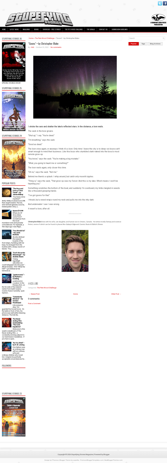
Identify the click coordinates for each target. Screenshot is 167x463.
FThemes (55, 460)
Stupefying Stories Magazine (82, 454)
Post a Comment (34, 303)
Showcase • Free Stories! (52, 29)
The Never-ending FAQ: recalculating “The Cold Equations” (17, 323)
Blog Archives (155, 44)
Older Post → (116, 294)
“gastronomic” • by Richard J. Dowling (19, 277)
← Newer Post (34, 294)
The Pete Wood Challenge (74, 29)
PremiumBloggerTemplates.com (91, 460)
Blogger (106, 454)
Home (4, 29)
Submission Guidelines (120, 29)
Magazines (26, 29)
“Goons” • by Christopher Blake (43, 43)
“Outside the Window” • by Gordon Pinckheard (18, 300)
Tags (143, 44)
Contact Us (103, 29)
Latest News (14, 29)
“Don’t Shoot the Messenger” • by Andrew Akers (19, 255)
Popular (134, 44)
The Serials (91, 29)
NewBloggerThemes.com (114, 460)
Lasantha (76, 460)
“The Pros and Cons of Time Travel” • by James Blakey (18, 191)
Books (36, 29)
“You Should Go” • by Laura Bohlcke (19, 233)
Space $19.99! (18, 211)
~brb (32, 47)
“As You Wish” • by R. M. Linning (18, 344)
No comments (56, 47)
